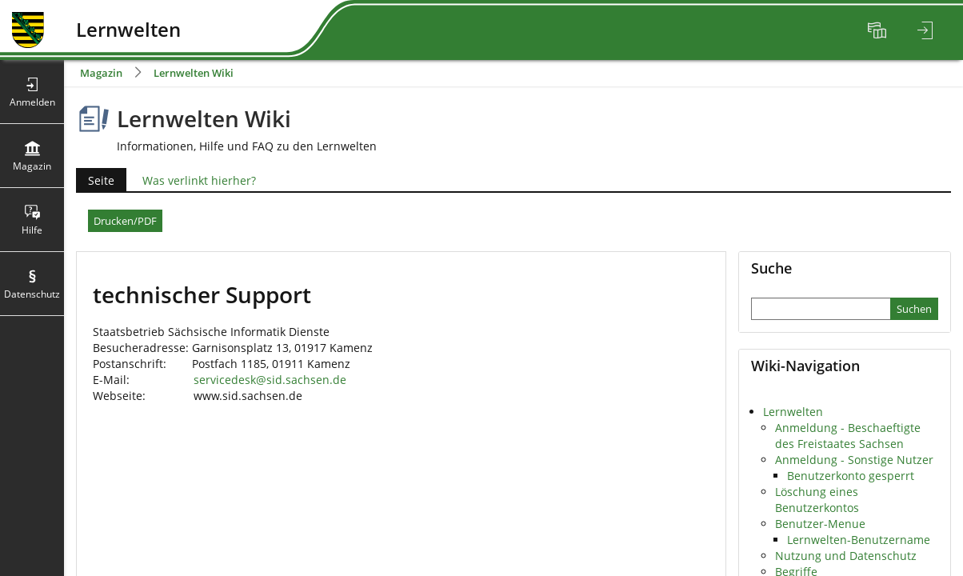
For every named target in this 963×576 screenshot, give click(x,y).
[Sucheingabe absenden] (914, 309)
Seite (95, 180)
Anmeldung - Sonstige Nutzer (854, 459)
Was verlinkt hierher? (199, 180)
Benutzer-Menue (820, 523)
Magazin (101, 73)
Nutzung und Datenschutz (846, 555)
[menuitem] (879, 30)
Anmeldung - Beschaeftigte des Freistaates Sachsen (848, 435)
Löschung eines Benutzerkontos (817, 499)
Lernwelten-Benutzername (858, 539)
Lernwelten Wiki (194, 73)
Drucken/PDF (125, 221)
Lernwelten (793, 411)
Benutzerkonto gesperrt (850, 475)
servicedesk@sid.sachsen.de (270, 379)
